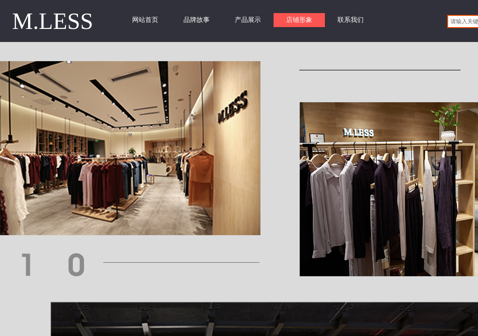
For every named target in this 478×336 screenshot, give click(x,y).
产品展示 (248, 19)
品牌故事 (196, 19)
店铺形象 (299, 19)
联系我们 (350, 19)
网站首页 (145, 19)
